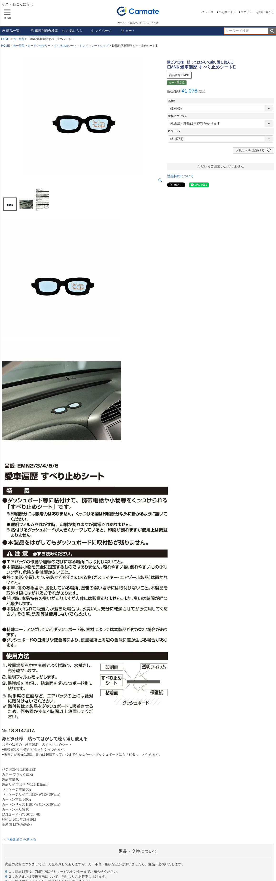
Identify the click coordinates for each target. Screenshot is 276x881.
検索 (272, 31)
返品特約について (180, 176)
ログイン (246, 12)
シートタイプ (99, 45)
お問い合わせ (265, 12)
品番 (172, 101)
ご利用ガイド (227, 12)
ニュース (207, 12)
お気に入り (72, 31)
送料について (178, 116)
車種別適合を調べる (21, 839)
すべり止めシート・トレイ (71, 45)
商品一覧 (11, 31)
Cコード (175, 131)
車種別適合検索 (44, 31)
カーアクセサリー (39, 45)
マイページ (100, 31)
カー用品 (19, 39)
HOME (5, 39)
